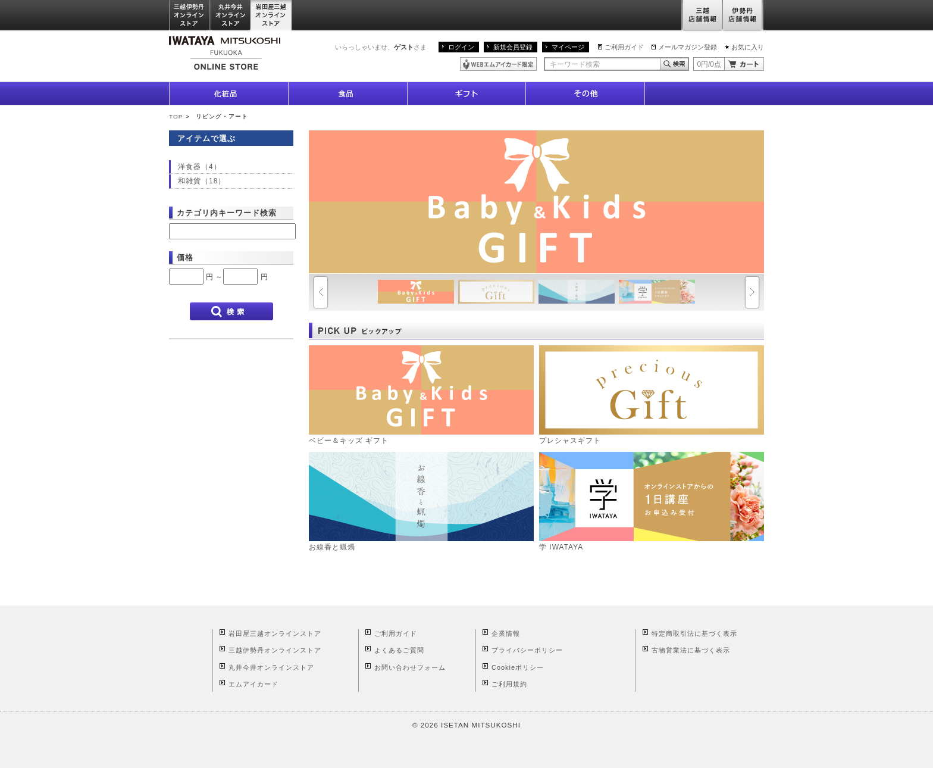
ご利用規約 (509, 684)
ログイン (461, 47)
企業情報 (505, 633)
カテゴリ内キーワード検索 (227, 212)
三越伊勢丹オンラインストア (190, 16)
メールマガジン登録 (687, 47)
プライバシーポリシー (527, 650)
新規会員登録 (513, 47)
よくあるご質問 (399, 650)
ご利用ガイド (624, 47)
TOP (176, 116)
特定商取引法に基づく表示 (694, 633)
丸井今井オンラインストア (231, 16)
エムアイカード (253, 684)
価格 (185, 257)
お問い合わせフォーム (410, 667)
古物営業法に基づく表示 (691, 650)
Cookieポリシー (517, 667)
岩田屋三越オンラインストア (271, 16)
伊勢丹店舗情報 (743, 16)
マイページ (568, 47)
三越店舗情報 (701, 16)
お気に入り (747, 47)
